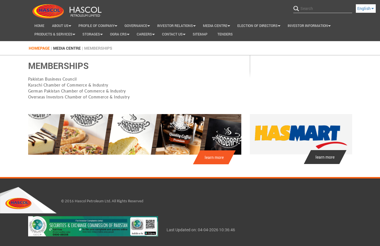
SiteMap (200, 34)
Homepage (39, 48)
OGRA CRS (120, 35)
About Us (62, 26)
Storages (93, 35)
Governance (137, 26)
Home (39, 25)
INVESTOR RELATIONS (177, 26)
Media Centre (217, 26)
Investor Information (310, 26)
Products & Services (55, 35)
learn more (214, 157)
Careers (146, 35)
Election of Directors (259, 26)
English (365, 8)
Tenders (225, 34)
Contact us (174, 35)
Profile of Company (98, 26)
